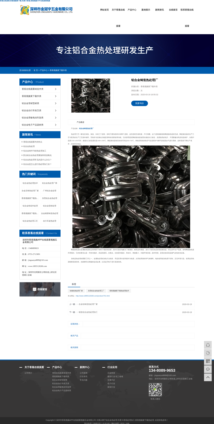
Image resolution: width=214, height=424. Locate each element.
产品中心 (132, 10)
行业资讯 (83, 376)
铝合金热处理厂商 (49, 183)
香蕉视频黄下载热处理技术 (119, 291)
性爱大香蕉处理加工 (126, 420)
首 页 (36, 70)
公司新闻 (83, 373)
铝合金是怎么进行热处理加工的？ (37, 164)
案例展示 (145, 10)
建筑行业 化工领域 (115, 376)
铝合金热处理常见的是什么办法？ (37, 160)
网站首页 (104, 10)
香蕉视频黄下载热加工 (30, 198)
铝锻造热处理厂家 (76, 291)
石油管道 (111, 373)
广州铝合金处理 (49, 191)
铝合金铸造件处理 (30, 206)
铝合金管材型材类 (30, 103)
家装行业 (111, 387)
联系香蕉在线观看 (187, 18)
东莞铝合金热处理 (49, 198)
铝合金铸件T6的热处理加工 (34, 151)
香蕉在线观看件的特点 (32, 142)
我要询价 (139, 103)
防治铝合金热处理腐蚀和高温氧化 (37, 155)
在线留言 (173, 10)
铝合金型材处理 (49, 206)
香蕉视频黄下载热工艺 (30, 213)
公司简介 (28, 373)
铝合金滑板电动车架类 (32, 117)
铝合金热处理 (29, 146)
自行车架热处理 (49, 221)
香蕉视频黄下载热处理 (144, 420)
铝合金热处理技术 (30, 183)
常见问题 (83, 380)
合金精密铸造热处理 (49, 213)
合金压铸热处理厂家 (30, 191)
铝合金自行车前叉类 (31, 110)
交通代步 (111, 380)
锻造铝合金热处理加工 (88, 312)
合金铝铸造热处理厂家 (88, 304)
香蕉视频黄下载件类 (58, 70)
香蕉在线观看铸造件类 (32, 89)
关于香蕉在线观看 (118, 18)
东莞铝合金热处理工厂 (96, 291)
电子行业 (111, 383)
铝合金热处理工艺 (30, 221)
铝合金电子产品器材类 (32, 125)
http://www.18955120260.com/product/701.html (93, 296)
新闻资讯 (159, 10)
